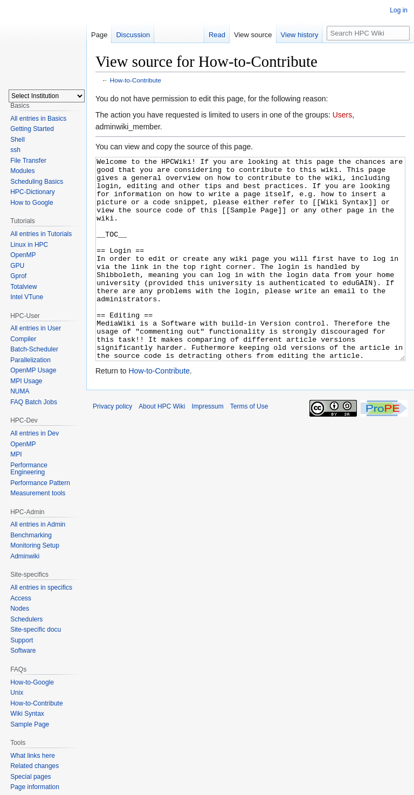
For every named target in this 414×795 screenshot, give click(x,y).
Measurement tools (37, 493)
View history (300, 35)
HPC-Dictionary (32, 192)
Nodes (19, 608)
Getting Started (32, 129)
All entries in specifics (41, 587)
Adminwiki (24, 556)
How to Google (31, 202)
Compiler (23, 339)
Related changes (34, 766)
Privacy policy (112, 447)
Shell (17, 139)
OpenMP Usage (33, 370)
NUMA (19, 391)
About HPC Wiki (162, 447)
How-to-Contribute (135, 80)
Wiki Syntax (27, 713)
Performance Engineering (28, 468)
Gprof (18, 276)
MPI (16, 454)
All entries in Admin (37, 524)
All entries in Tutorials (41, 234)
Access (20, 598)
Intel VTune (26, 297)
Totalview (23, 287)
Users (343, 114)
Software (23, 650)
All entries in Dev (34, 433)
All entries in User (35, 328)
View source (253, 35)
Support (21, 640)
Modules (22, 171)
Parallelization (30, 360)
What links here (32, 755)
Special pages (30, 776)
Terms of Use (249, 447)
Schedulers (26, 619)
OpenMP (23, 255)
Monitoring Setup (34, 545)
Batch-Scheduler (34, 349)
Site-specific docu (35, 629)
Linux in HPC (29, 244)
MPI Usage (26, 381)
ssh (15, 150)
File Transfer (28, 160)
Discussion (133, 35)
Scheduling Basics (36, 181)
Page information (34, 787)
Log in (399, 10)
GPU (17, 265)
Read (217, 35)
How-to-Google (32, 682)
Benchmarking (31, 535)
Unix (16, 692)
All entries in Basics (38, 118)
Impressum (207, 447)
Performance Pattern (40, 483)
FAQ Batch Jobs (33, 402)
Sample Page (29, 724)
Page (99, 35)
